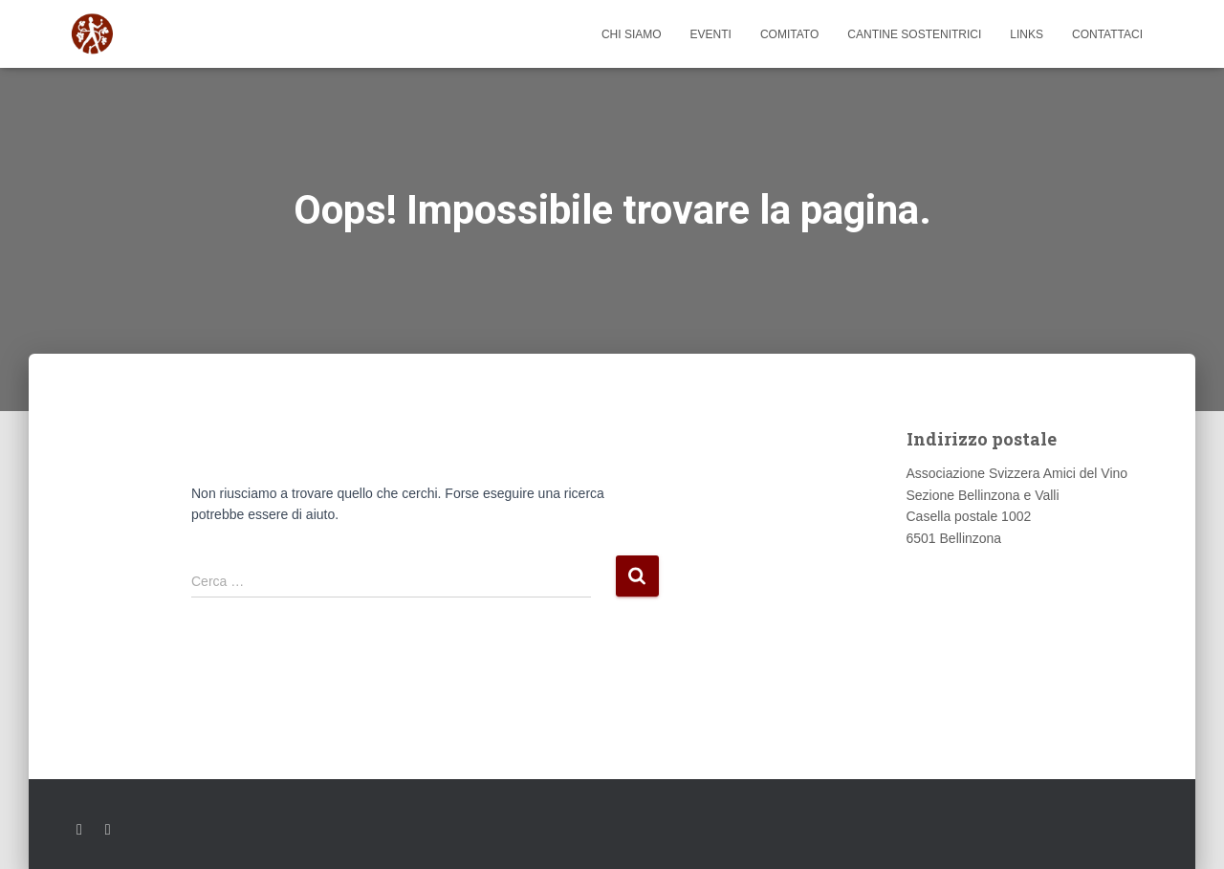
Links (1026, 34)
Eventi (711, 34)
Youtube (108, 830)
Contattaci (1107, 34)
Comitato (789, 34)
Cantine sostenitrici (914, 34)
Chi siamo (631, 34)
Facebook (79, 830)
